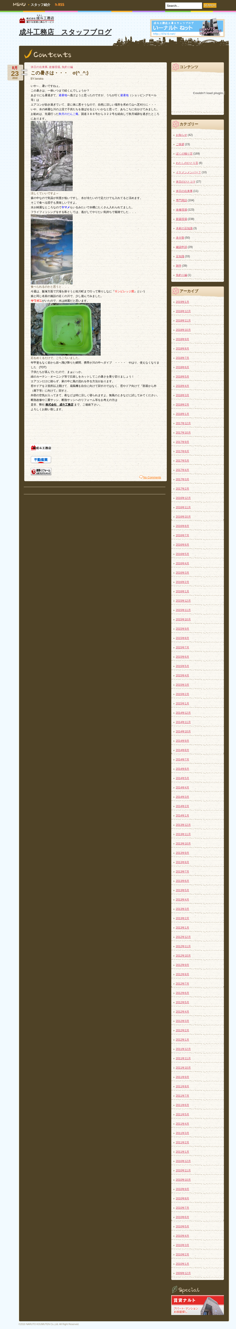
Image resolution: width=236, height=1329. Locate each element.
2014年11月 (183, 722)
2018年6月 (182, 367)
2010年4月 (182, 1235)
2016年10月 (183, 516)
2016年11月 (183, 507)
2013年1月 (182, 927)
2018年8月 (182, 348)
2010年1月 (182, 1263)
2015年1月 (182, 703)
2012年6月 (182, 993)
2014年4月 (182, 787)
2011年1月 (182, 1151)
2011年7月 (182, 1095)
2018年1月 (182, 414)
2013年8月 (182, 862)
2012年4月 (182, 1011)
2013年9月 (182, 853)
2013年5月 (182, 890)
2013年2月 (182, 918)
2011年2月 (182, 1142)
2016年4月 (182, 563)
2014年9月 (182, 740)
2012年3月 (182, 1021)
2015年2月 (182, 694)
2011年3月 (182, 1133)
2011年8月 (182, 1086)
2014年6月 (182, 769)
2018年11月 (183, 320)
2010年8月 (182, 1198)
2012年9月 (182, 965)
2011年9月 (182, 1077)
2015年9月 (182, 628)
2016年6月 (182, 544)
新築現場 (181, 219)
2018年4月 (182, 386)
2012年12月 (183, 937)
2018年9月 (182, 339)
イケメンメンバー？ (188, 172)
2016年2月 (182, 582)
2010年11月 (183, 1170)
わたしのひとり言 (187, 163)
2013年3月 (182, 909)
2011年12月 (183, 1049)
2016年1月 (182, 591)
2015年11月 (183, 610)
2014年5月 (182, 778)
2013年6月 (182, 881)
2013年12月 (183, 825)
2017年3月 (182, 479)
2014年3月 (182, 797)
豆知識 (180, 256)
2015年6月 (182, 656)
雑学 (178, 265)
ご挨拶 (180, 144)
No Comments (152, 477)
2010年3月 (182, 1245)
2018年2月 (182, 404)
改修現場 (54, 67)
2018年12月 (183, 311)
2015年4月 (182, 675)
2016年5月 (182, 554)
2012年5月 (182, 1002)
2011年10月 (183, 1067)
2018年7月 (182, 358)
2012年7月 (182, 983)
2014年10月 (183, 731)
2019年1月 (182, 302)
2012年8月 (182, 974)
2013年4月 (182, 899)
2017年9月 (182, 442)
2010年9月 (182, 1189)
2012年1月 (182, 1039)
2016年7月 (182, 535)
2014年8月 (182, 750)
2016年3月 (182, 572)
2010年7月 (182, 1207)
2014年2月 (182, 806)
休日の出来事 (39, 67)
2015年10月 (183, 619)
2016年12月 (183, 498)
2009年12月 (183, 1273)
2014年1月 (182, 815)
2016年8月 (182, 526)
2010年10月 (183, 1179)
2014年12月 (183, 712)
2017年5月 (182, 460)
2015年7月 (182, 647)
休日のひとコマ (185, 181)
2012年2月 (182, 1030)
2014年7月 (182, 759)
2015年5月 (182, 666)
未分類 (180, 237)
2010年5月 (182, 1226)
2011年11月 (183, 1058)
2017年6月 (182, 451)
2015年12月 (183, 600)
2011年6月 (182, 1105)
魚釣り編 (67, 67)
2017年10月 (183, 432)
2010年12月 (183, 1161)
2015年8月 (182, 638)
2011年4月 (182, 1123)
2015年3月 (182, 684)
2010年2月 (182, 1254)
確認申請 (181, 247)
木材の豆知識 (184, 228)
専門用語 (181, 200)
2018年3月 (182, 395)
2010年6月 (182, 1217)
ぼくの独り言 (184, 153)
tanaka (39, 78)
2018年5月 (182, 376)
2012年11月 (183, 946)
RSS (62, 4)
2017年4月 (182, 470)
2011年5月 (182, 1114)
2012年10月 (183, 955)
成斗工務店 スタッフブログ (65, 32)
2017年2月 (182, 488)
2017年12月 (183, 423)
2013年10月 (183, 843)
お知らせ (181, 135)
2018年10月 (183, 330)
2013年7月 (182, 871)
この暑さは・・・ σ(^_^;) (60, 72)
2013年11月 (183, 834)
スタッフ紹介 (40, 5)
